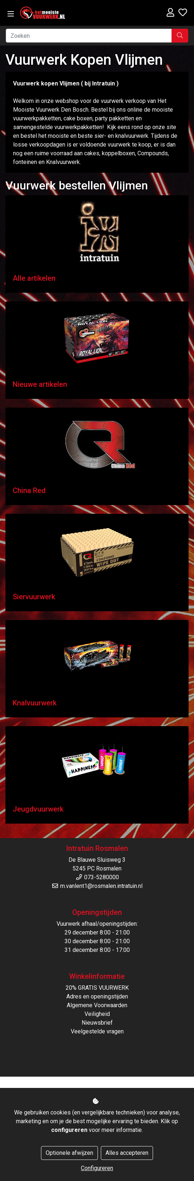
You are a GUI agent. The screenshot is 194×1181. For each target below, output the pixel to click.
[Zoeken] (89, 36)
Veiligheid (97, 1013)
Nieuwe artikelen (40, 384)
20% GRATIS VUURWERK (97, 987)
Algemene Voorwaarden (97, 1005)
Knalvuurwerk (35, 702)
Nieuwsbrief (97, 1022)
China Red (29, 490)
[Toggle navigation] (11, 14)
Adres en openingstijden (97, 996)
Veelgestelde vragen (97, 1031)
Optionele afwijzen (69, 1152)
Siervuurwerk (34, 596)
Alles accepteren (127, 1152)
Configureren (97, 1168)
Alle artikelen (34, 278)
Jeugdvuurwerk (38, 809)
